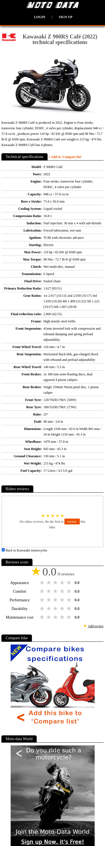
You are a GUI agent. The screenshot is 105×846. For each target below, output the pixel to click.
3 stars (56, 582)
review (72, 522)
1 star (42, 582)
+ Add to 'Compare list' (65, 157)
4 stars (62, 582)
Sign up (65, 17)
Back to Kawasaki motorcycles (24, 550)
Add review (96, 626)
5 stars (69, 582)
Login (39, 17)
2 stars (49, 582)
